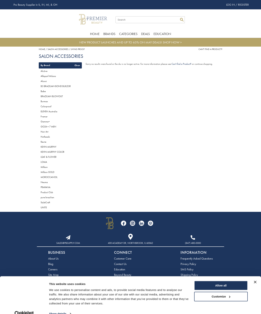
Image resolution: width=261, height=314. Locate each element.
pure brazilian (47, 197)
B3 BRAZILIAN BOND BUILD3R (56, 86)
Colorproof (46, 106)
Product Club (47, 192)
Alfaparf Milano (48, 76)
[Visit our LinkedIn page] (141, 223)
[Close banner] (255, 275)
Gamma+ (45, 121)
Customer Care (122, 258)
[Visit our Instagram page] (132, 223)
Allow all (221, 278)
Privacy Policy (188, 264)
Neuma (44, 182)
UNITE (44, 207)
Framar (44, 116)
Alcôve (44, 71)
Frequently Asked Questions (196, 258)
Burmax (44, 101)
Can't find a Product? (210, 49)
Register (243, 5)
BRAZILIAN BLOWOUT (52, 96)
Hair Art (44, 131)
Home (95, 34)
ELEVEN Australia (49, 111)
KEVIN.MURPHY (48, 146)
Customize (221, 289)
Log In (231, 5)
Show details (57, 306)
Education (162, 34)
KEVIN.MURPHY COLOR (52, 151)
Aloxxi (44, 81)
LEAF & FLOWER (49, 156)
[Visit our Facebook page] (123, 223)
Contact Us (120, 264)
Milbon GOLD (47, 172)
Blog (50, 264)
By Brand (45, 65)
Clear (77, 65)
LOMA (44, 162)
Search (182, 20)
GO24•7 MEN (48, 126)
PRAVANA (45, 187)
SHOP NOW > (172, 42)
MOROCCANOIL (49, 177)
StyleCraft (45, 202)
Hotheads (45, 136)
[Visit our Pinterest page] (150, 223)
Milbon (44, 167)
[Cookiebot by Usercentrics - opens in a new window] (24, 307)
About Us (53, 258)
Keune (43, 141)
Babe (43, 91)
